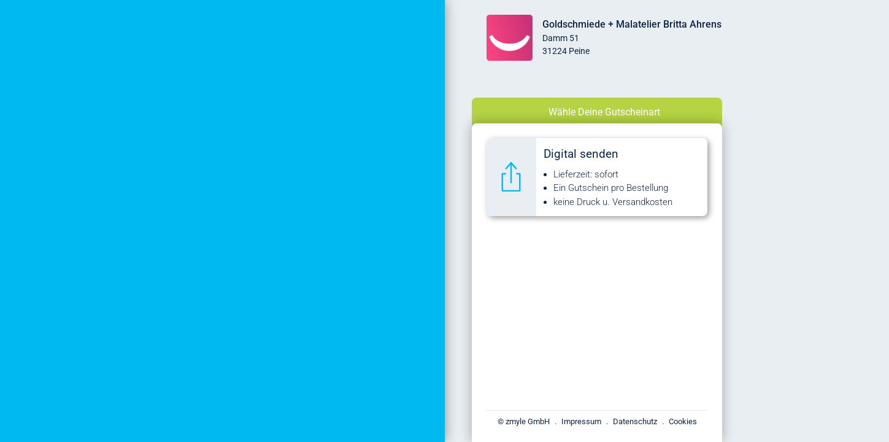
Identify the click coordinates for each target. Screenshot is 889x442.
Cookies (683, 421)
